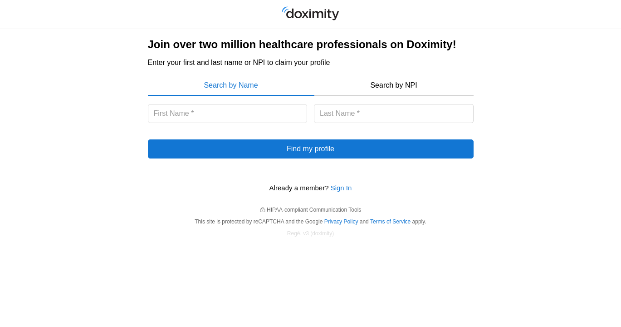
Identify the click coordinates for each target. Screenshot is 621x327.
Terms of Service (390, 221)
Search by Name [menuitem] (231, 85)
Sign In (341, 188)
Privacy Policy (341, 221)
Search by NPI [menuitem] (393, 85)
